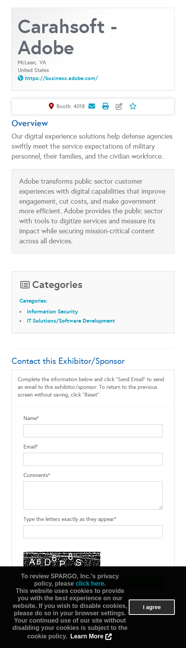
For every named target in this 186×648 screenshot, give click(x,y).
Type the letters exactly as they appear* (69, 519)
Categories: (34, 300)
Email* (30, 447)
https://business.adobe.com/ (61, 78)
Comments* (36, 475)
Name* (31, 418)
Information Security (52, 311)
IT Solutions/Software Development (71, 320)
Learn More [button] (86, 636)
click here (90, 583)
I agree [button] (152, 607)
